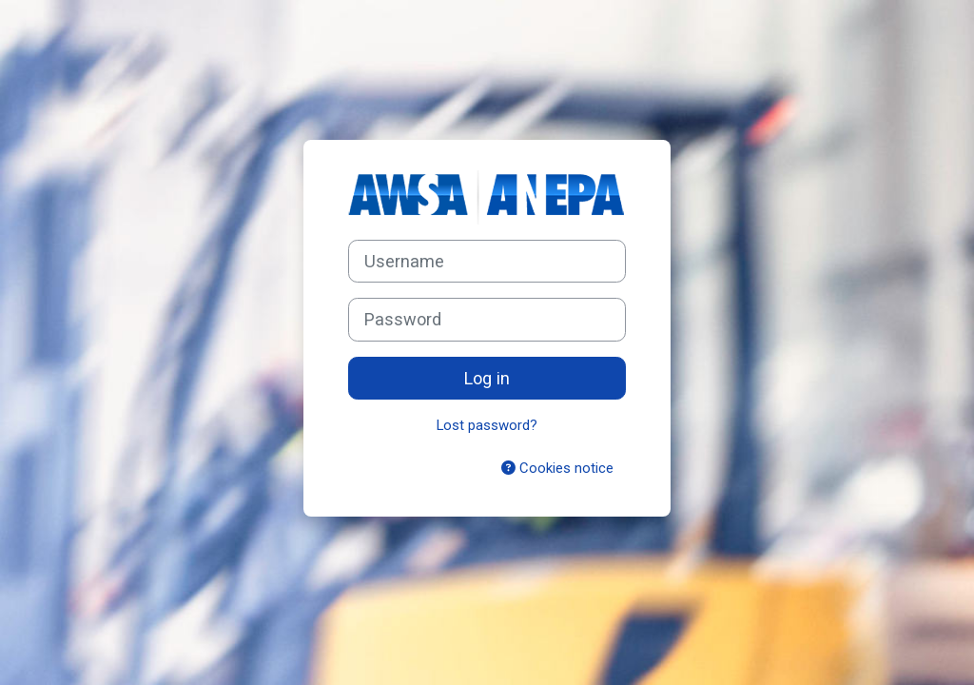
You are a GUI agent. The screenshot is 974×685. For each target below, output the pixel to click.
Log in (487, 378)
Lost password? (487, 425)
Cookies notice (557, 468)
